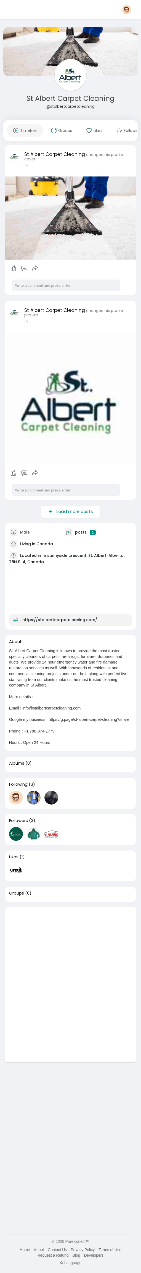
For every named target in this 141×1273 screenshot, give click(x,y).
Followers (18, 820)
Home (25, 1250)
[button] (127, 9)
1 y (26, 165)
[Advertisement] (70, 946)
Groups (16, 893)
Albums (16, 763)
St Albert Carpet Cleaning (70, 98)
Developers (93, 1255)
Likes (13, 857)
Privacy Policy (83, 1250)
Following (18, 784)
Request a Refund (53, 1255)
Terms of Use (110, 1250)
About (39, 1250)
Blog (76, 1255)
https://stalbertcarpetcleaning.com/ (59, 620)
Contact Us (57, 1250)
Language (70, 1263)
